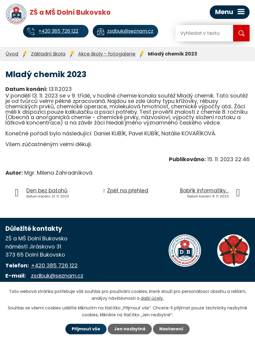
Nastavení (171, 329)
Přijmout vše (86, 329)
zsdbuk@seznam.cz (57, 275)
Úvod (12, 53)
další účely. (152, 298)
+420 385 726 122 (54, 265)
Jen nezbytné (130, 329)
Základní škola (48, 53)
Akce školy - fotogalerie (106, 53)
